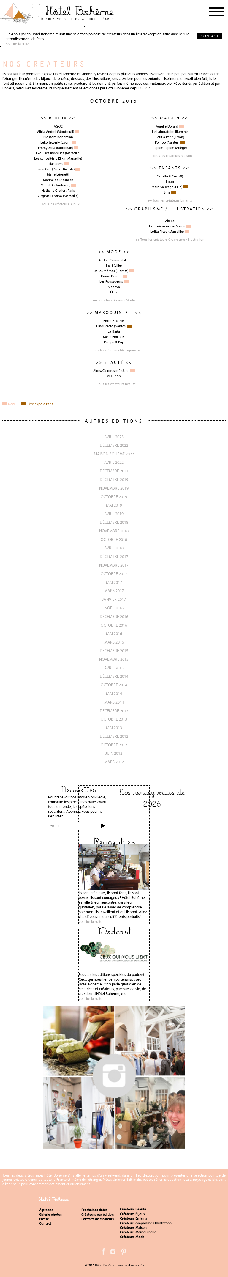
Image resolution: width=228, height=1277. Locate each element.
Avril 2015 (114, 668)
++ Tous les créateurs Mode (114, 300)
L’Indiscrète (104, 326)
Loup (170, 182)
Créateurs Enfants (133, 1218)
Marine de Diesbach (58, 180)
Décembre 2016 (114, 616)
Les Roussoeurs (111, 281)
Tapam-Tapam (163, 148)
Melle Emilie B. (114, 337)
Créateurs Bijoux (132, 1214)
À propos (46, 1210)
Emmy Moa (46, 148)
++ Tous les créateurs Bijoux (58, 204)
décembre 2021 (114, 471)
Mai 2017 (114, 582)
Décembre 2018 (114, 522)
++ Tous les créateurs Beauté (114, 384)
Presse (44, 1219)
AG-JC (58, 126)
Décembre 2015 (114, 650)
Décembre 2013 (114, 710)
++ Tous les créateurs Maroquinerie (114, 350)
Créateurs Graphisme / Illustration (146, 1223)
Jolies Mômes (104, 271)
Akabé (170, 221)
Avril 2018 (114, 548)
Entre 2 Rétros (113, 321)
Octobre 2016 (114, 625)
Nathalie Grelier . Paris (58, 190)
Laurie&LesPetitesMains (167, 226)
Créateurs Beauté (133, 1209)
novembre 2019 (114, 488)
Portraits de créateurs (97, 1219)
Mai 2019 (114, 505)
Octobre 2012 (114, 745)
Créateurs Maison (133, 1228)
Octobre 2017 (114, 573)
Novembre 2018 (114, 531)
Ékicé (114, 292)
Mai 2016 (114, 633)
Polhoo (160, 142)
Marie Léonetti (58, 174)
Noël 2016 (114, 608)
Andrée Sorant (110, 260)
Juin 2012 (113, 753)
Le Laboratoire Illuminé (170, 132)
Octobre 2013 (114, 719)
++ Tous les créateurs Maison (170, 156)
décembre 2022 (114, 445)
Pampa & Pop (114, 342)
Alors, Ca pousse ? (107, 371)
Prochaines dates (94, 1210)
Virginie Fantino (50, 196)
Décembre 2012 (114, 736)
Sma (167, 192)
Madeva (114, 287)
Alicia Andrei (46, 132)
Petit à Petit (164, 137)
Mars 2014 (114, 702)
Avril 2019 (114, 513)
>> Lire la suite (17, 44)
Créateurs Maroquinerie (138, 1232)
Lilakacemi (56, 164)
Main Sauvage (162, 187)
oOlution (114, 376)
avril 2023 (114, 436)
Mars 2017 (114, 590)
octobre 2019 (114, 496)
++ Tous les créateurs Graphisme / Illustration (170, 239)
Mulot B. (47, 185)
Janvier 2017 (114, 599)
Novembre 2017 (114, 565)
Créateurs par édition (97, 1214)
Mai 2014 (114, 693)
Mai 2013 (114, 727)
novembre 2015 (114, 659)
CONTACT (209, 36)
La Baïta (114, 331)
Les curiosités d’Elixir (50, 158)
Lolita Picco (158, 231)
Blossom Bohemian (58, 137)
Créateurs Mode (132, 1237)
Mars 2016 (114, 642)
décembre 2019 (114, 479)
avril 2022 (114, 462)
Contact (45, 1223)
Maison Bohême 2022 (114, 454)
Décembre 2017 (114, 556)
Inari (109, 265)
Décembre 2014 (114, 676)
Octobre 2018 (114, 539)
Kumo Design (111, 276)
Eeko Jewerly (50, 142)
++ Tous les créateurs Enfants (170, 200)
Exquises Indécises (50, 153)
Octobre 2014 (114, 685)
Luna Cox (44, 169)
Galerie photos (50, 1214)
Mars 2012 (114, 762)
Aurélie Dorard (167, 126)
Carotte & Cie (167, 176)
